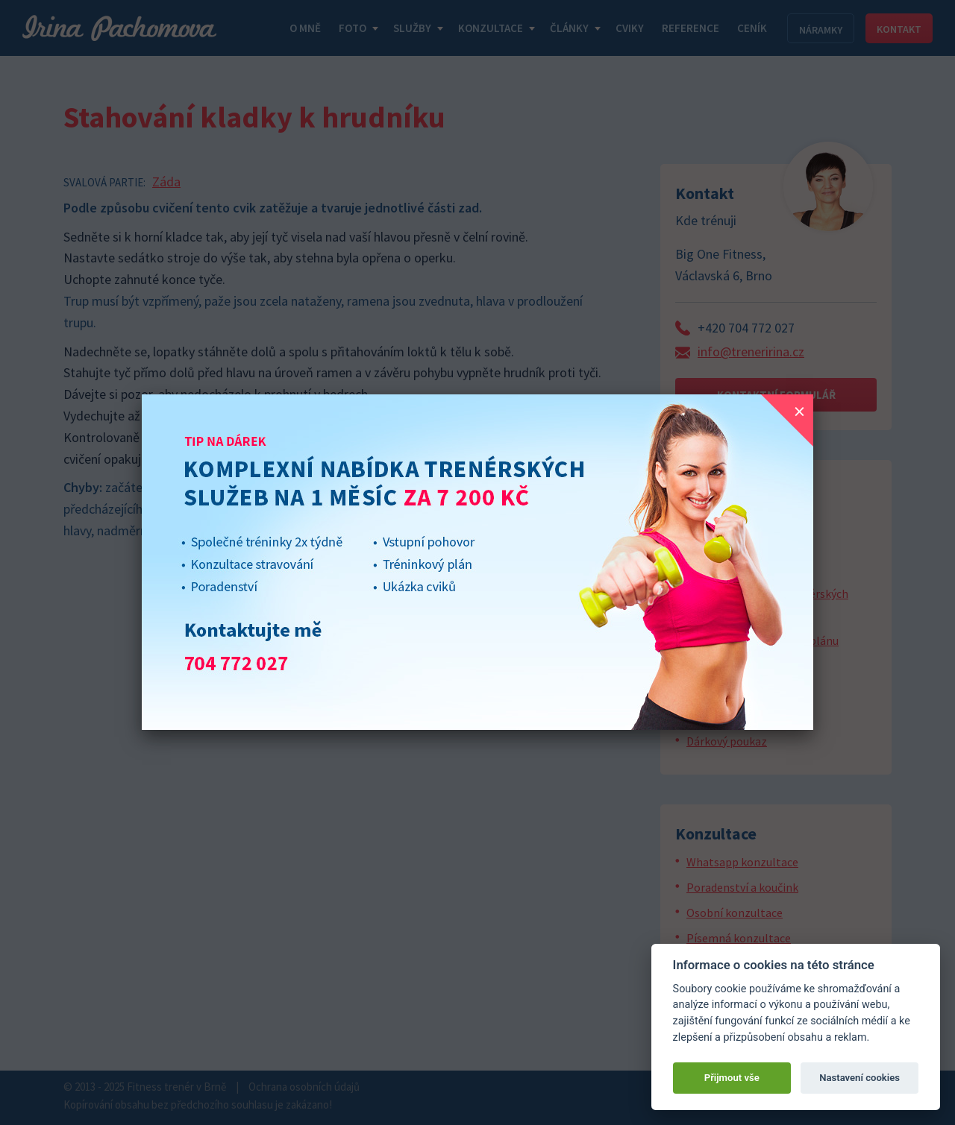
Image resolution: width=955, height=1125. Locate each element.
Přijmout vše (732, 1077)
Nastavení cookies (859, 1077)
